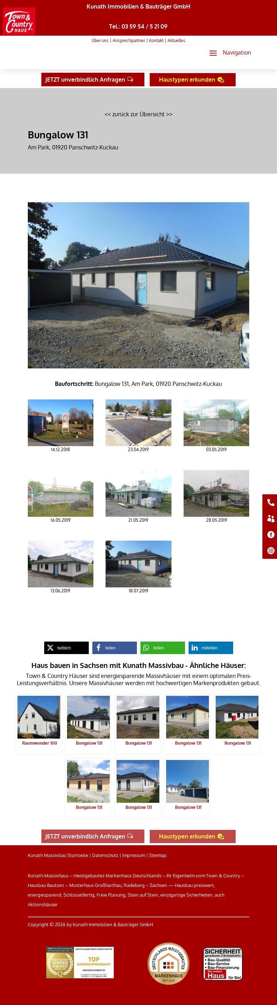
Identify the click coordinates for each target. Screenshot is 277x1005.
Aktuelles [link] (176, 40)
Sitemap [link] (157, 855)
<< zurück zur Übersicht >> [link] (138, 114)
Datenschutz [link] (105, 855)
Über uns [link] (100, 40)
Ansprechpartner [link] (129, 40)
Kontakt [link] (156, 40)
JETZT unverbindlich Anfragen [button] (85, 79)
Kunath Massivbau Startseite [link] (58, 855)
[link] (19, 32)
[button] (227, 52)
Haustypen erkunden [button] (187, 79)
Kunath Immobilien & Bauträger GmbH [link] (138, 6)
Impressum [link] (133, 855)
